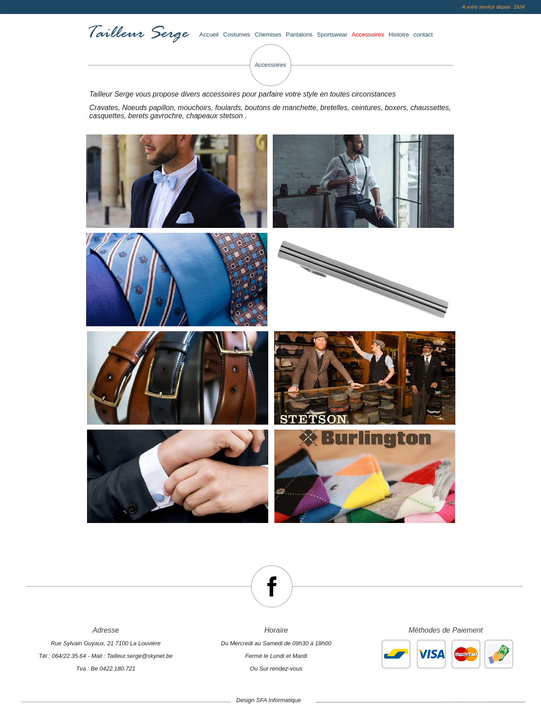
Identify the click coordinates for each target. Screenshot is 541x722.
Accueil (209, 34)
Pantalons (299, 34)
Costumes (236, 34)
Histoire (399, 34)
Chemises (268, 34)
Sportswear (332, 34)
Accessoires (368, 34)
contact (423, 34)
